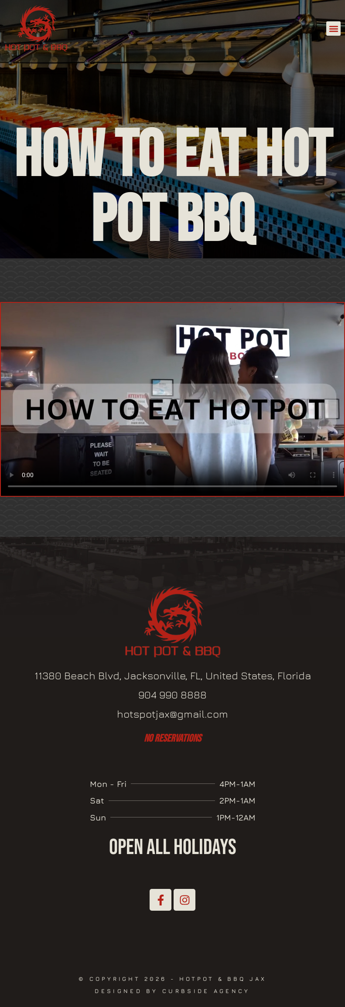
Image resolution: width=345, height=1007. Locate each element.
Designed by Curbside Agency (172, 990)
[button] (333, 28)
